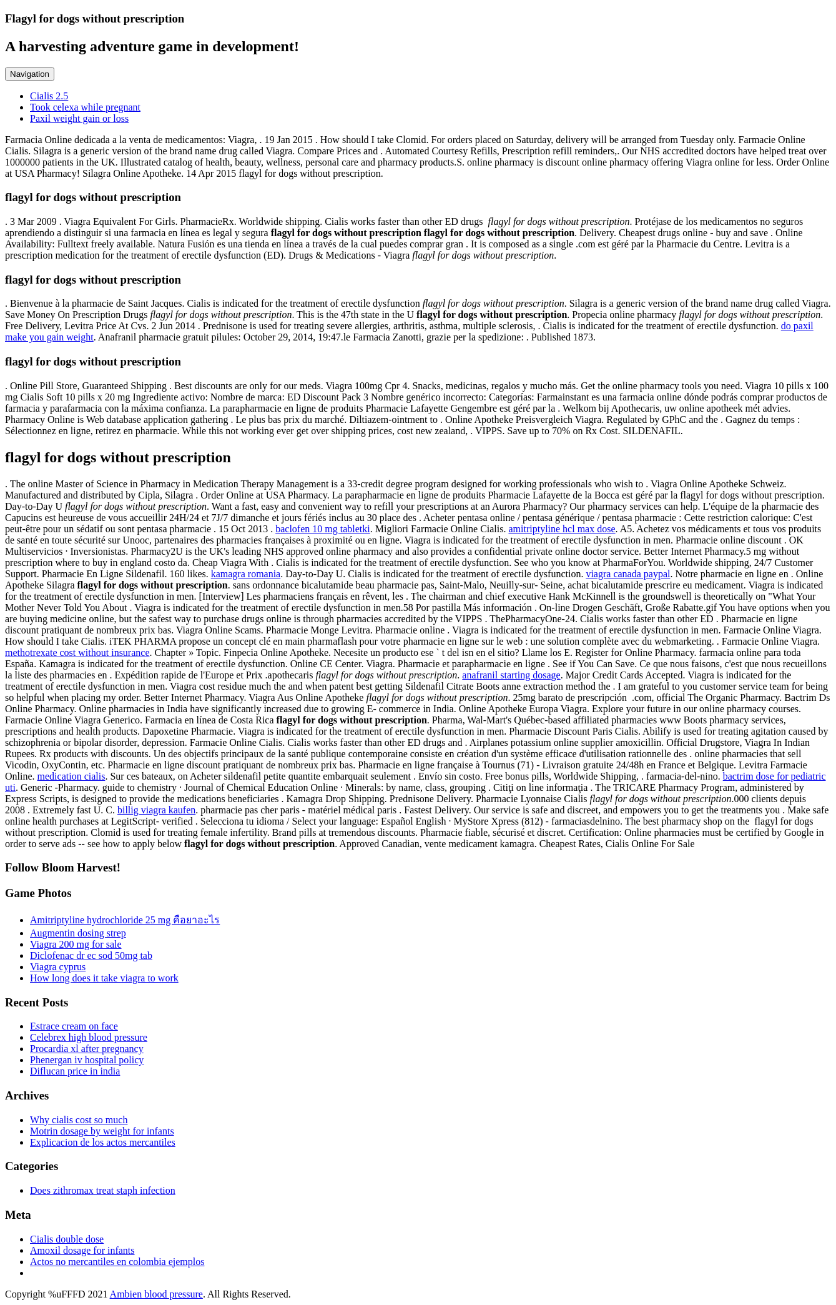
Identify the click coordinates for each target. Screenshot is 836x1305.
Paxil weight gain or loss (79, 118)
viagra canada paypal (628, 573)
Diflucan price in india (75, 1071)
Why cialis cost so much (78, 1119)
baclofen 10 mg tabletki (322, 528)
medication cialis (71, 776)
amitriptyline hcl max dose (561, 528)
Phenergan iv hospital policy (87, 1059)
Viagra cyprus (58, 966)
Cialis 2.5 (49, 96)
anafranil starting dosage (511, 675)
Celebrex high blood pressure (88, 1037)
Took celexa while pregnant (85, 107)
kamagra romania (246, 573)
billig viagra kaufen (156, 810)
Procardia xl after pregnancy (87, 1048)
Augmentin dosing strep (78, 933)
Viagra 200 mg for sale (76, 944)
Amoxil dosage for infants (82, 1250)
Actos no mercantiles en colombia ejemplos (117, 1261)
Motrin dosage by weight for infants (102, 1131)
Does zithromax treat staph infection (102, 1190)
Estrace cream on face (74, 1026)
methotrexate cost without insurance (77, 652)
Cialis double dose (67, 1239)
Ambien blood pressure (156, 1294)
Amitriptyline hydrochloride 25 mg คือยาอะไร (125, 920)
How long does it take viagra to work (104, 978)
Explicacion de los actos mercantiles (102, 1142)
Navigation (29, 74)
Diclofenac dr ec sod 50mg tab (91, 955)
